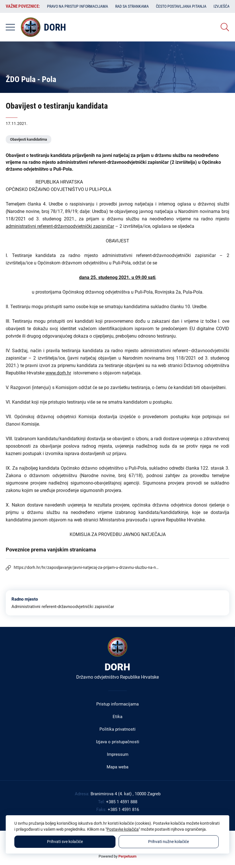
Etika (117, 716)
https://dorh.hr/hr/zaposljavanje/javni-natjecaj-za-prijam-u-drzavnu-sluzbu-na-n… (86, 567)
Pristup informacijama (117, 704)
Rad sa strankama (132, 6)
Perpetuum (127, 856)
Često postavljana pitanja (181, 6)
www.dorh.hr (58, 373)
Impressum (117, 754)
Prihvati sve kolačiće (65, 841)
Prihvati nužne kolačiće (168, 841)
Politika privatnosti (117, 729)
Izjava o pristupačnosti (117, 741)
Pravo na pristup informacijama (77, 6)
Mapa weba (117, 767)
